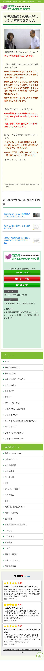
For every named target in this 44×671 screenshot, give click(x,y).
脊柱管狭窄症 (10, 465)
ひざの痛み (9, 495)
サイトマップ (10, 427)
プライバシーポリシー (14, 439)
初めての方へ (10, 373)
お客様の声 (9, 391)
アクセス (8, 397)
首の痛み (8, 542)
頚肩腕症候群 (10, 566)
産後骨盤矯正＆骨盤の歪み (16, 525)
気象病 (7, 548)
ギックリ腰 (9, 477)
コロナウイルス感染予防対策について (21, 421)
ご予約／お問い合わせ (14, 433)
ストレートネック (12, 560)
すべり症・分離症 (12, 489)
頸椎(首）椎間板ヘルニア (15, 507)
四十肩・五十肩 (11, 513)
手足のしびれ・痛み (13, 453)
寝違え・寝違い (11, 554)
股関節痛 (8, 519)
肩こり (7, 501)
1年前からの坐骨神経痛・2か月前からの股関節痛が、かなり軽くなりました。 (17, 240)
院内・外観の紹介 (12, 403)
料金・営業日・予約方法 (15, 379)
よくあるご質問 (11, 415)
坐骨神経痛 (9, 471)
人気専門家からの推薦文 (15, 409)
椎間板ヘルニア (11, 459)
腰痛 (7, 483)
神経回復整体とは (12, 367)
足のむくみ (9, 531)
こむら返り (9, 536)
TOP (7, 362)
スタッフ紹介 (10, 385)
